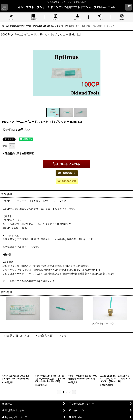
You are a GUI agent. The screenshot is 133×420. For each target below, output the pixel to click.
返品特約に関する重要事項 (18, 153)
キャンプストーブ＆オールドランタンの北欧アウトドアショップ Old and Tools (66, 7)
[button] (4, 7)
